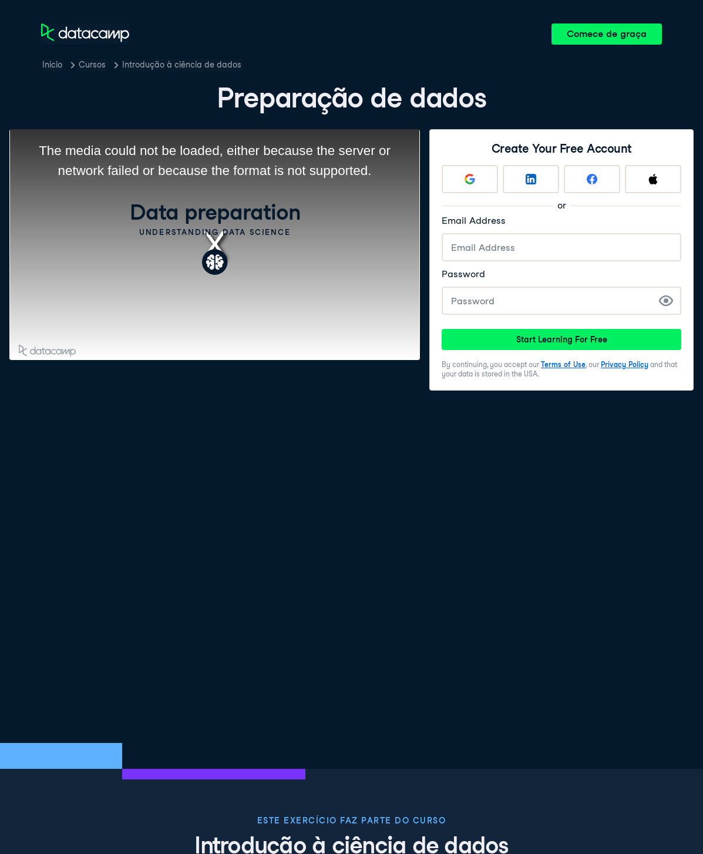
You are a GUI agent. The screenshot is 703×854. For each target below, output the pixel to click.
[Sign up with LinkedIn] (531, 179)
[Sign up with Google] (470, 179)
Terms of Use (563, 364)
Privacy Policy (624, 364)
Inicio (52, 64)
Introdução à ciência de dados (181, 64)
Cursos (92, 64)
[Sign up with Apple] (653, 179)
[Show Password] (666, 301)
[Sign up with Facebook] (592, 179)
